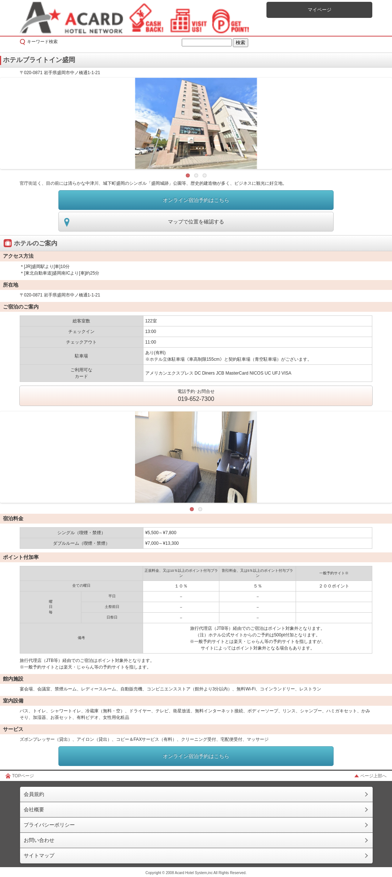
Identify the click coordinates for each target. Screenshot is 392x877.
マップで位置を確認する (196, 222)
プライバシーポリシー (49, 825)
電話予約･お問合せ (196, 396)
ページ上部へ (373, 775)
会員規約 (34, 794)
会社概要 (34, 809)
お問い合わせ (39, 840)
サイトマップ (39, 855)
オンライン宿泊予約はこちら (196, 200)
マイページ (319, 9)
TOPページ (23, 775)
